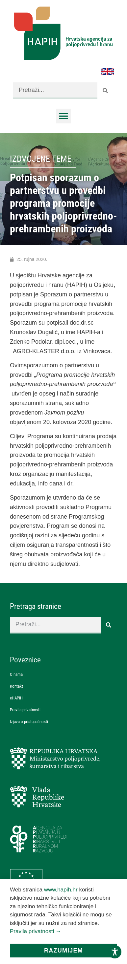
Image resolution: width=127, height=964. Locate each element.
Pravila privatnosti (25, 709)
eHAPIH (16, 698)
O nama (16, 674)
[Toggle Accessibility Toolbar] (115, 952)
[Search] (105, 90)
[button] (63, 116)
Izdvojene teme (40, 159)
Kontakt (16, 686)
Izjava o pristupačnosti (29, 721)
